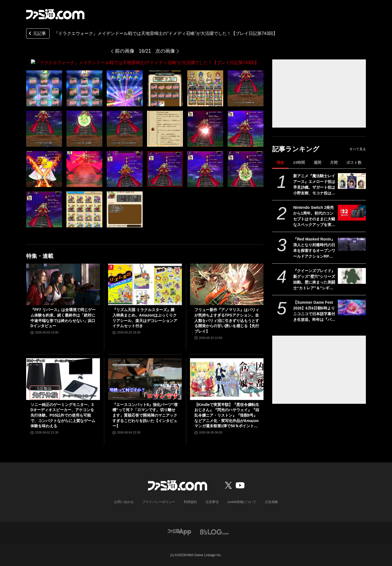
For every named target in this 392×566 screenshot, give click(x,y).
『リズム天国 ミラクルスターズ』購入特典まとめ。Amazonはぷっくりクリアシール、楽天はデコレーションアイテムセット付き (144, 318)
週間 (317, 162)
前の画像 (124, 51)
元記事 (36, 34)
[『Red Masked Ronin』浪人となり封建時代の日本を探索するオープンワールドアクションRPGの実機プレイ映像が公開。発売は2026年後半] (352, 244)
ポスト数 (354, 162)
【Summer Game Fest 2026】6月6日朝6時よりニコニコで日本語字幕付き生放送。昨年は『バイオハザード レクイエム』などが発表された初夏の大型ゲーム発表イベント (314, 311)
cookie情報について (241, 502)
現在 (280, 162)
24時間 (299, 162)
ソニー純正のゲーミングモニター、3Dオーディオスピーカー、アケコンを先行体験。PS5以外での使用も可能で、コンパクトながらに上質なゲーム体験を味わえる (62, 415)
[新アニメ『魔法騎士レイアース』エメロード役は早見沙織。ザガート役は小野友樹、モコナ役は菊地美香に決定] (352, 181)
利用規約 (190, 502)
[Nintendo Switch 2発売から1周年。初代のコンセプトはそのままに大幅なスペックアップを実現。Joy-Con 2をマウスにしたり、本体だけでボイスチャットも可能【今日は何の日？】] (352, 213)
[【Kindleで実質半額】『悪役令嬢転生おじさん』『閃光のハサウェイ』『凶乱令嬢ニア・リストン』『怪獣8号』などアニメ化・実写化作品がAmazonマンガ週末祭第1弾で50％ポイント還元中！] (227, 379)
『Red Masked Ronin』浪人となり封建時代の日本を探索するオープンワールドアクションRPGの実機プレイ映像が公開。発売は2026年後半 (314, 248)
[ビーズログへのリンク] (214, 531)
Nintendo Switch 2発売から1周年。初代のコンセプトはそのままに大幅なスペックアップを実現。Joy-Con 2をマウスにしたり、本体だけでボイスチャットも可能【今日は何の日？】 (314, 216)
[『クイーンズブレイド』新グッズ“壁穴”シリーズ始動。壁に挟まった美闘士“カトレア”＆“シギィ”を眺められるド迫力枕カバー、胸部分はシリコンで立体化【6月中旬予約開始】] (352, 276)
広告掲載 (271, 502)
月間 (334, 162)
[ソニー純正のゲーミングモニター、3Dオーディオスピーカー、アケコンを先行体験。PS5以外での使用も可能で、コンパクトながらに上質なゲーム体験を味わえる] (63, 379)
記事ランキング (295, 149)
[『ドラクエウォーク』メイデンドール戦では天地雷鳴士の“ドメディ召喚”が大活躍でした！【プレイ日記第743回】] (44, 88)
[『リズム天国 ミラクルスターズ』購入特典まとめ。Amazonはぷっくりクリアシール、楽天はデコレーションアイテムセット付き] (145, 284)
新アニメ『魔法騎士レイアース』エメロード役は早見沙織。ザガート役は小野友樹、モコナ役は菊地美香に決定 (314, 185)
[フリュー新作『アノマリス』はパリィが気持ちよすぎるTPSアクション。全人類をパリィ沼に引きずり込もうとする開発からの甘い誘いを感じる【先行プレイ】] (227, 284)
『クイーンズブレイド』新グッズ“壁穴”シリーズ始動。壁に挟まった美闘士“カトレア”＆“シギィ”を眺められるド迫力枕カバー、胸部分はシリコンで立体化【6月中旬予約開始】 (314, 280)
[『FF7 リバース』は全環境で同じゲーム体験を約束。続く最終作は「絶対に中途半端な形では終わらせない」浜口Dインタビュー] (63, 284)
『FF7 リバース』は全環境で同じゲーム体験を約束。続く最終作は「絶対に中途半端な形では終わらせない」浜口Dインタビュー (63, 318)
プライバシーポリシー (158, 502)
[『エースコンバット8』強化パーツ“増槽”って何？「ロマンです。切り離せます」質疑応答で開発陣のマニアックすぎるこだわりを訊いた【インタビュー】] (145, 379)
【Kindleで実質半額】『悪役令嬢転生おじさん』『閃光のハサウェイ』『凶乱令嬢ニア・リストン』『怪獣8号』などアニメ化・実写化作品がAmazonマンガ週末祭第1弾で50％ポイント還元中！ (226, 415)
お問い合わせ (124, 502)
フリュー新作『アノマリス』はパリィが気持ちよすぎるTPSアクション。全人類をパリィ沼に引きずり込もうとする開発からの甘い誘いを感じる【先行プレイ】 (226, 320)
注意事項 (212, 502)
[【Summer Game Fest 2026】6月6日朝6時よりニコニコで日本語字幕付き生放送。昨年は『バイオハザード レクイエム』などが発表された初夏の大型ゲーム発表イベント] (352, 307)
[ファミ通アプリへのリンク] (179, 531)
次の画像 (165, 51)
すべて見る (358, 149)
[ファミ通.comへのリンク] (55, 14)
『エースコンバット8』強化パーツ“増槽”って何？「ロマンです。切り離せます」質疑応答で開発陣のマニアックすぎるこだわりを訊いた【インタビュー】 (144, 415)
